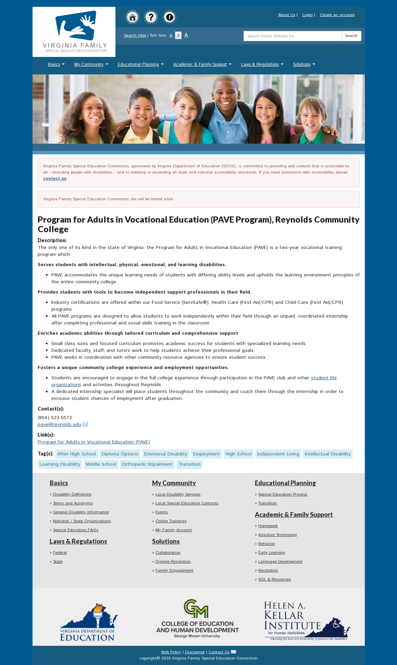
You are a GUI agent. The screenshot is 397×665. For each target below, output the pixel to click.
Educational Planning (141, 66)
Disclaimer (195, 652)
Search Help (135, 35)
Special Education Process (282, 494)
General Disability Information (81, 512)
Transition (267, 503)
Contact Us (219, 652)
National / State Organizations (82, 521)
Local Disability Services (178, 494)
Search (351, 36)
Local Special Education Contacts (187, 503)
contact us (54, 178)
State (58, 562)
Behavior (266, 544)
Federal (60, 553)
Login (307, 15)
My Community (92, 66)
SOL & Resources (274, 579)
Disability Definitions (72, 494)
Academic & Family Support (203, 66)
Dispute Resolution (173, 562)
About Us (286, 15)
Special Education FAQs (75, 530)
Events (162, 512)
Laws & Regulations (263, 66)
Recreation (268, 570)
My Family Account (174, 530)
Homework (268, 526)
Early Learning (271, 553)
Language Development (280, 562)
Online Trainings (171, 521)
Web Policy (171, 652)
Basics (57, 66)
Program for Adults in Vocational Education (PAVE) (94, 442)
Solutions (305, 66)
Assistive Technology (277, 535)
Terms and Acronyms (73, 503)
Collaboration (168, 553)
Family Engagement (174, 570)
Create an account (337, 15)
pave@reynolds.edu (59, 424)
